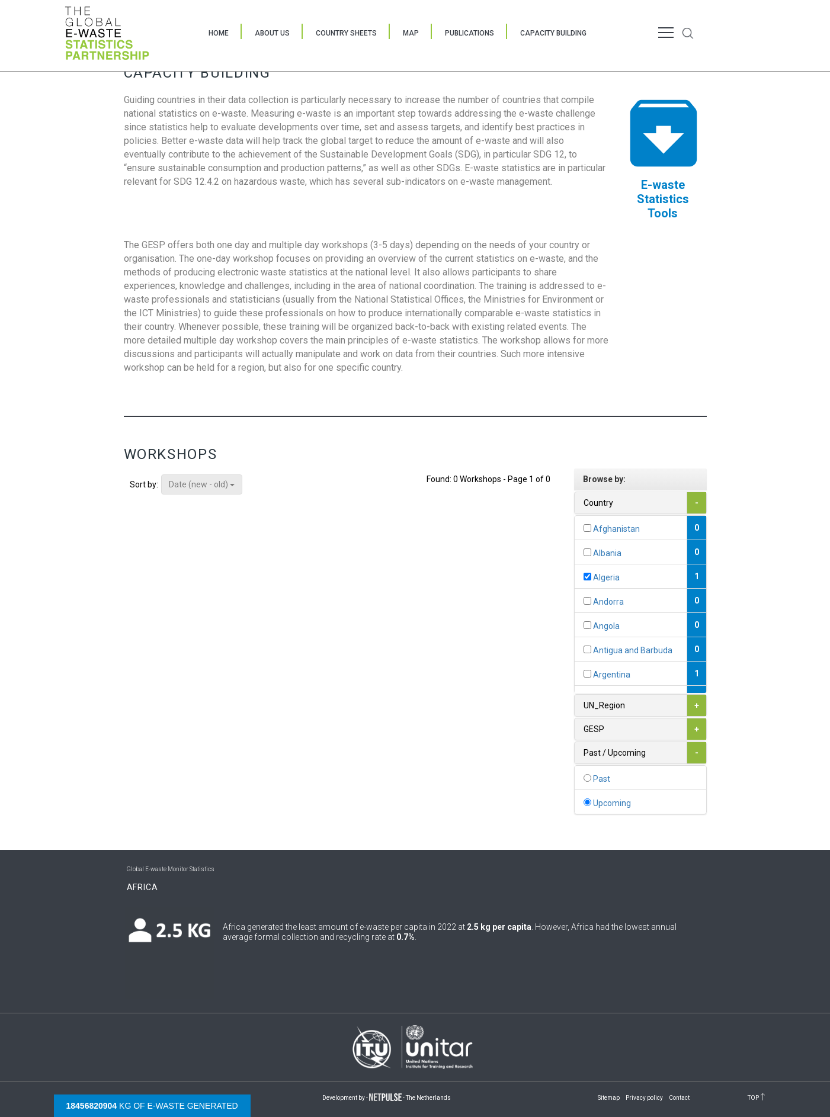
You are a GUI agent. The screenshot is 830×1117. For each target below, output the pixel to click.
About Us (272, 33)
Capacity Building (553, 33)
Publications (469, 33)
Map (411, 33)
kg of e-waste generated (152, 1105)
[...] (587, 528)
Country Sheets (346, 33)
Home (219, 33)
